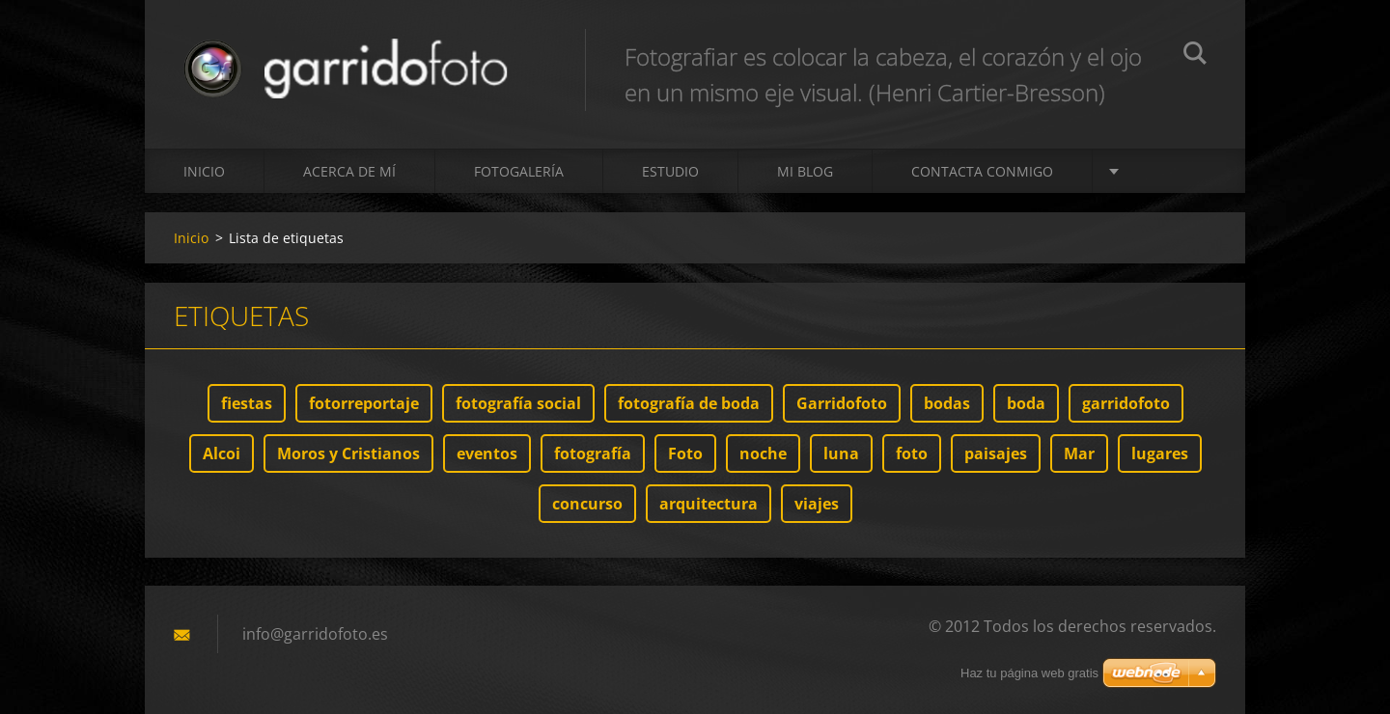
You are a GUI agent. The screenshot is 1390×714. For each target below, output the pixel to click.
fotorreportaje (364, 403)
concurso (587, 503)
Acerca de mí (349, 171)
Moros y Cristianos (348, 453)
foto (912, 453)
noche (763, 453)
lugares (1159, 453)
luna (841, 453)
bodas (947, 403)
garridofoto (1126, 403)
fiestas (246, 403)
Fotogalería (519, 171)
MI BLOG (805, 171)
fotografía (592, 453)
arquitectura (708, 503)
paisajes (995, 453)
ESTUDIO (670, 171)
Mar (1079, 453)
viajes (816, 503)
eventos (487, 453)
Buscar (1195, 56)
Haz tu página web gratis (1029, 673)
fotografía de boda (689, 403)
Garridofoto (841, 403)
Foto (685, 453)
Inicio (204, 171)
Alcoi (221, 453)
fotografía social (518, 403)
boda (1026, 403)
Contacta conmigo (982, 171)
